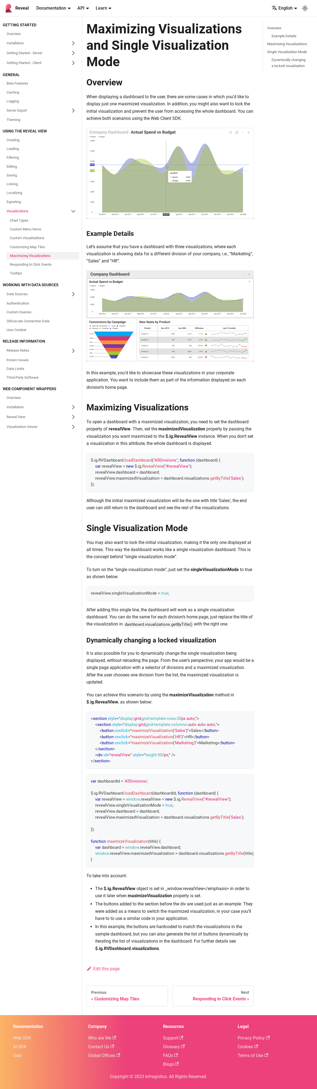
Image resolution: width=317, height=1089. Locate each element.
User (17, 1055)
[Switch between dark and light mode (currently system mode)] (305, 8)
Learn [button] (101, 8)
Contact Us (101, 1046)
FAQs (170, 1055)
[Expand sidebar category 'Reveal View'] (73, 417)
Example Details (284, 36)
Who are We (102, 1038)
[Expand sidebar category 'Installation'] (73, 407)
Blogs (171, 1064)
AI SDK (20, 1046)
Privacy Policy (254, 1038)
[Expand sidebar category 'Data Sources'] (73, 294)
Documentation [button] (51, 8)
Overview (274, 28)
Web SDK (22, 1038)
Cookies (248, 1046)
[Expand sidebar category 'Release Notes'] (73, 350)
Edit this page (103, 968)
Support (173, 1038)
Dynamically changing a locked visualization (289, 63)
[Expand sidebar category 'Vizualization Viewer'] (73, 426)
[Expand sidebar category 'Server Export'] (73, 110)
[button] (41, 43)
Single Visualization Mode (287, 52)
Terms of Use (253, 1055)
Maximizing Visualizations (287, 44)
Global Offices (104, 1055)
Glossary (174, 1046)
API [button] (81, 8)
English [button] (282, 8)
